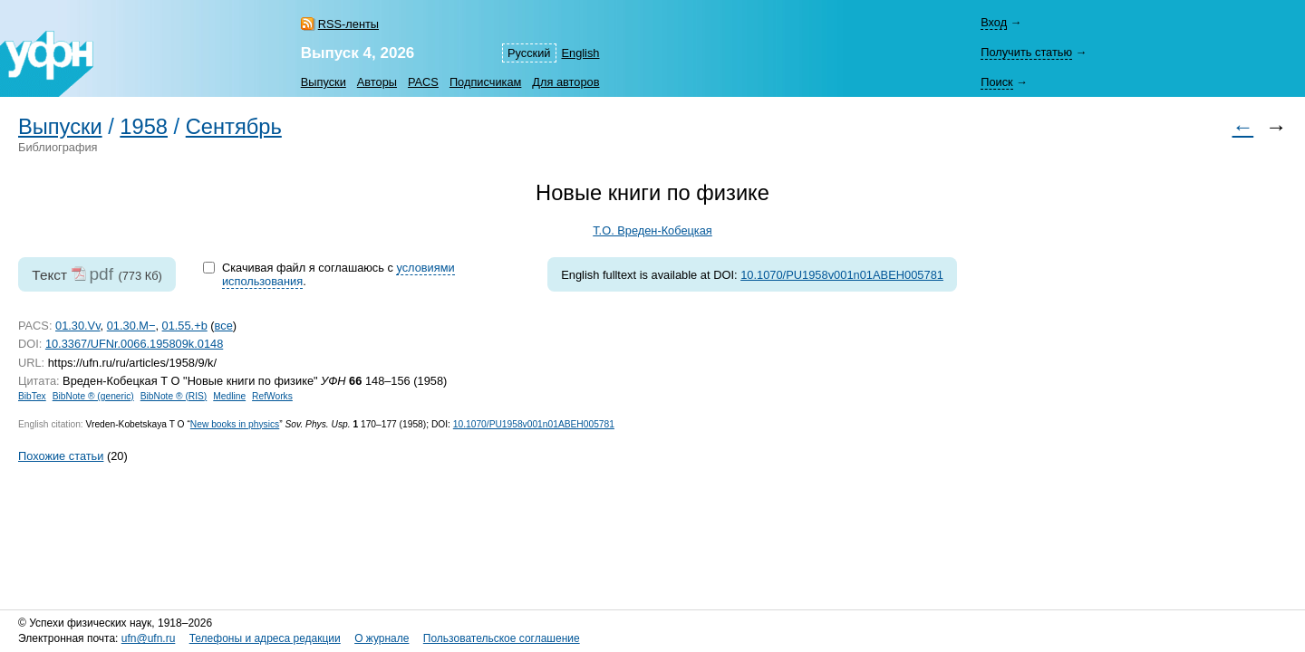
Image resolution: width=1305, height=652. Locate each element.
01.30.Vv (78, 325)
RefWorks (272, 396)
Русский (529, 53)
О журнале (381, 638)
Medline (229, 396)
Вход (994, 22)
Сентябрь (234, 127)
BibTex (32, 396)
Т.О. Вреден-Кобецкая (652, 230)
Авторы (377, 82)
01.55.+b (185, 325)
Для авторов (565, 82)
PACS (423, 82)
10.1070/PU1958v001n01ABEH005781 (841, 275)
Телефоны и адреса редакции (265, 638)
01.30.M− (131, 325)
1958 (144, 127)
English (581, 53)
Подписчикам (485, 82)
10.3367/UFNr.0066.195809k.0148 (134, 343)
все (224, 325)
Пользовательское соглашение (501, 638)
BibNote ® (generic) (93, 396)
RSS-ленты (348, 24)
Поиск (996, 82)
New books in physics (234, 424)
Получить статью (1026, 52)
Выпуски (323, 82)
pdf (101, 273)
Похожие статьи (60, 456)
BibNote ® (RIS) (174, 396)
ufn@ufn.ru (148, 638)
